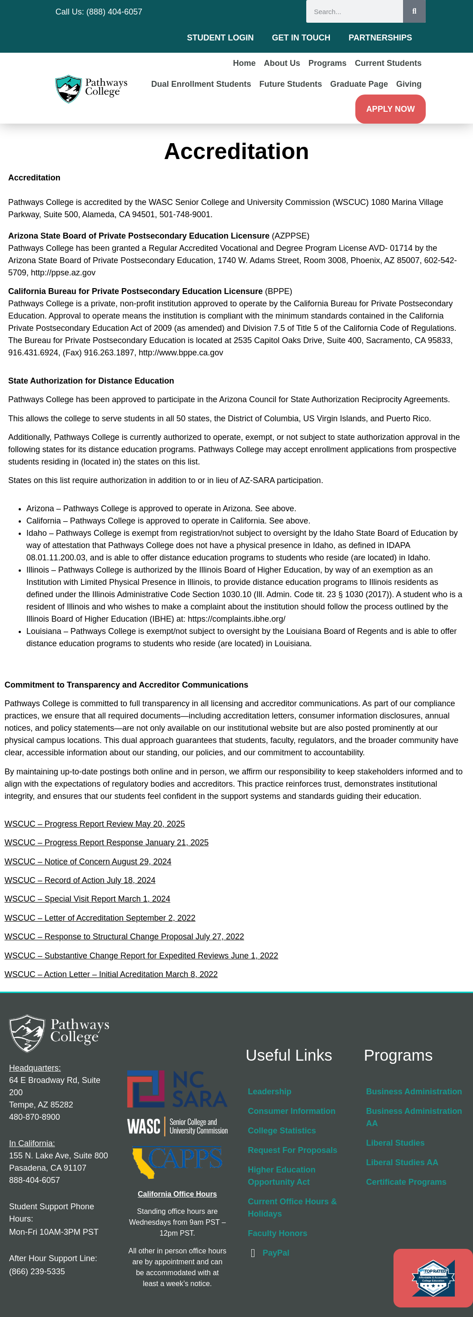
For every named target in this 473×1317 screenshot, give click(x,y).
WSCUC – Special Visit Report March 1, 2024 (87, 898)
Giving (409, 84)
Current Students (388, 63)
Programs (328, 63)
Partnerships (380, 37)
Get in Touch (301, 37)
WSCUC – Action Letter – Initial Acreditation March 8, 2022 (111, 974)
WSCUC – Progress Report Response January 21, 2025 (107, 842)
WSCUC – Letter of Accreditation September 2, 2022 (100, 918)
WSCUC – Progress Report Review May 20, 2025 (95, 823)
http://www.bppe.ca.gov (181, 352)
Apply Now (390, 109)
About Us (282, 63)
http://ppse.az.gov (63, 272)
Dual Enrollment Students (201, 84)
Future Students (290, 84)
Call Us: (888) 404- (89, 11)
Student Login (220, 37)
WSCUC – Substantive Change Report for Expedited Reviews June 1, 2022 (141, 955)
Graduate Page (359, 84)
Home (244, 63)
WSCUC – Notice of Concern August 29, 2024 (88, 861)
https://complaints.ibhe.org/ (238, 619)
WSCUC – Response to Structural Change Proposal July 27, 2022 (124, 936)
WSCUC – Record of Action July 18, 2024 (80, 880)
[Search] (414, 11)
